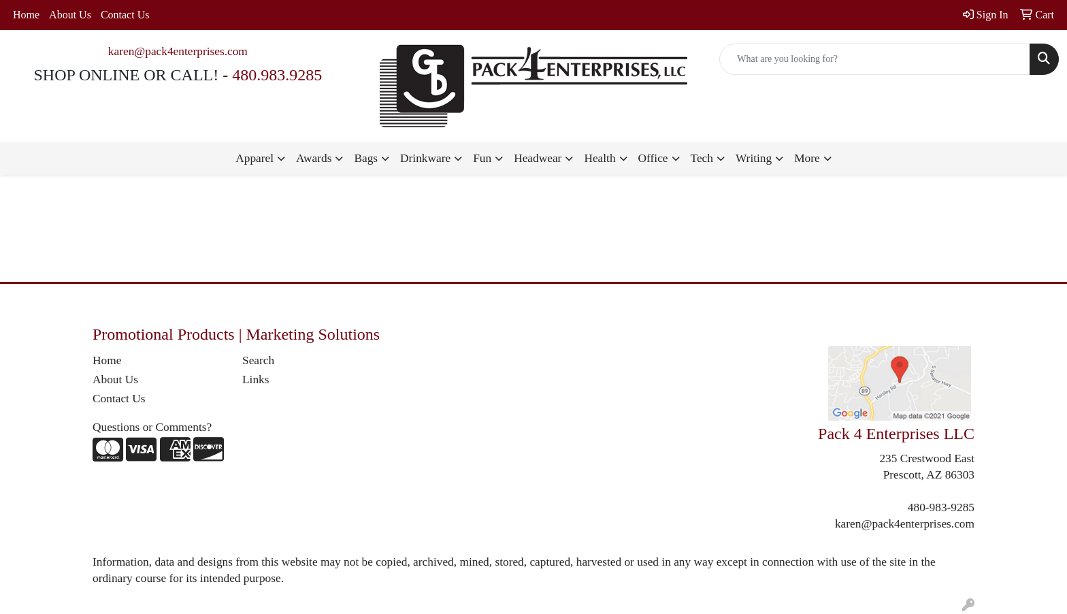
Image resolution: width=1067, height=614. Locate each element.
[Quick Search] (874, 59)
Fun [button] (482, 158)
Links (255, 379)
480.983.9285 (277, 75)
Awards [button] (313, 158)
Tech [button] (702, 158)
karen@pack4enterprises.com (178, 51)
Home (26, 14)
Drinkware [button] (425, 158)
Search (258, 360)
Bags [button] (366, 158)
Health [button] (599, 158)
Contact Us (125, 14)
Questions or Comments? (152, 427)
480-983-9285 (941, 507)
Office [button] (653, 158)
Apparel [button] (254, 158)
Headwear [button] (537, 158)
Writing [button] (754, 158)
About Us (70, 14)
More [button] (807, 158)
